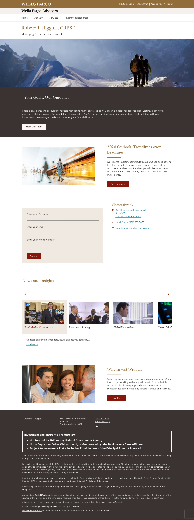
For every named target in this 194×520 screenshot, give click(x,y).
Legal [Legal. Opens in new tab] (40, 502)
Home (24, 17)
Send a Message (102, 421)
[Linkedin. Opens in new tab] (96, 425)
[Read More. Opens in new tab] (32, 344)
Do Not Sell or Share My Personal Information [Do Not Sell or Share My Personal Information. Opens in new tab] (103, 502)
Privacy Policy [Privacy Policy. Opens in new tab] (28, 502)
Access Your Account (162, 3)
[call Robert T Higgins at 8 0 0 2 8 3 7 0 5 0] (129, 222)
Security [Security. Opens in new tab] (49, 502)
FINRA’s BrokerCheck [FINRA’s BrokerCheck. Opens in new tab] (32, 510)
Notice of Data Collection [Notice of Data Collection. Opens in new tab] (67, 502)
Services (53, 17)
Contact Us (142, 3)
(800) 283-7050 (126, 3)
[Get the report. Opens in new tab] (118, 184)
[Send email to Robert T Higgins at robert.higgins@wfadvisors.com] (132, 228)
